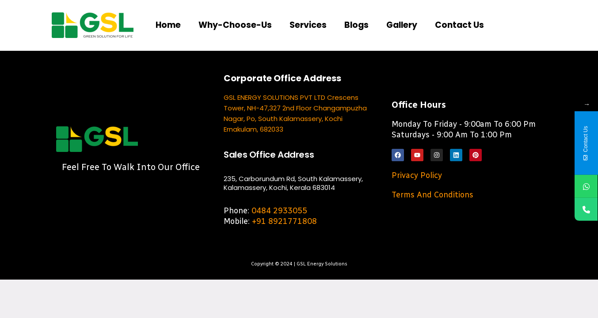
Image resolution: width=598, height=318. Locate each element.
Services (314, 26)
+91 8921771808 (284, 223)
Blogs (364, 26)
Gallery (411, 26)
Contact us (471, 26)
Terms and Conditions (432, 197)
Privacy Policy (417, 177)
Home (169, 26)
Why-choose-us (238, 26)
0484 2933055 (279, 213)
